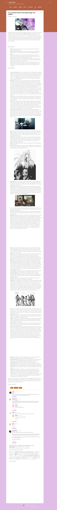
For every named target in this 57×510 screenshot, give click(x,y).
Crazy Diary (16, 387)
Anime (12, 387)
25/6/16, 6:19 (20, 405)
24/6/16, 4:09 (17, 412)
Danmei (20, 7)
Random (39, 7)
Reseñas (15, 7)
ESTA (25, 193)
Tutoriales (30, 7)
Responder (14, 396)
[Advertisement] (47, 25)
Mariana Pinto (14, 430)
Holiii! (10, 7)
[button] (41, 12)
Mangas (20, 387)
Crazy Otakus (12, 2)
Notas (25, 7)
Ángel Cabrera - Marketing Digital (34, 507)
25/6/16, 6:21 (20, 415)
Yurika (13, 412)
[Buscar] (50, 2)
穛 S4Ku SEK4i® (15, 404)
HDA (35, 7)
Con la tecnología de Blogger (28, 505)
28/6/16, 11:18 (19, 430)
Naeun (16, 405)
